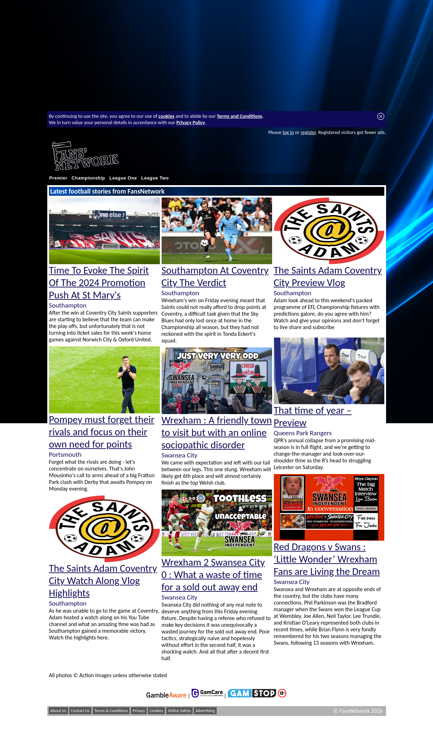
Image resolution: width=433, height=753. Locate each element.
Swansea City (180, 455)
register (308, 132)
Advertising (205, 710)
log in (288, 132)
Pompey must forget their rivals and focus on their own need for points (102, 431)
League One (123, 178)
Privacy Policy (190, 122)
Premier (58, 178)
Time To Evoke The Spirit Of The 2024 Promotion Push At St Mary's (99, 282)
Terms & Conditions (111, 710)
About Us (58, 710)
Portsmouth (65, 454)
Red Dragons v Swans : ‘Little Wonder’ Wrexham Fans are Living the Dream (327, 559)
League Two (155, 178)
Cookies (156, 710)
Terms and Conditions (239, 116)
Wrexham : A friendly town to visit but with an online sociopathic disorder (217, 432)
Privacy (139, 710)
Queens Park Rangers (303, 433)
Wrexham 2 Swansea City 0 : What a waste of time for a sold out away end (213, 574)
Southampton (67, 305)
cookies (166, 116)
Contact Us (80, 710)
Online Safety (179, 710)
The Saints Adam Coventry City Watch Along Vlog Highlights (103, 580)
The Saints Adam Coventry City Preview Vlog (328, 276)
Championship (88, 178)
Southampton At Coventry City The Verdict (215, 276)
